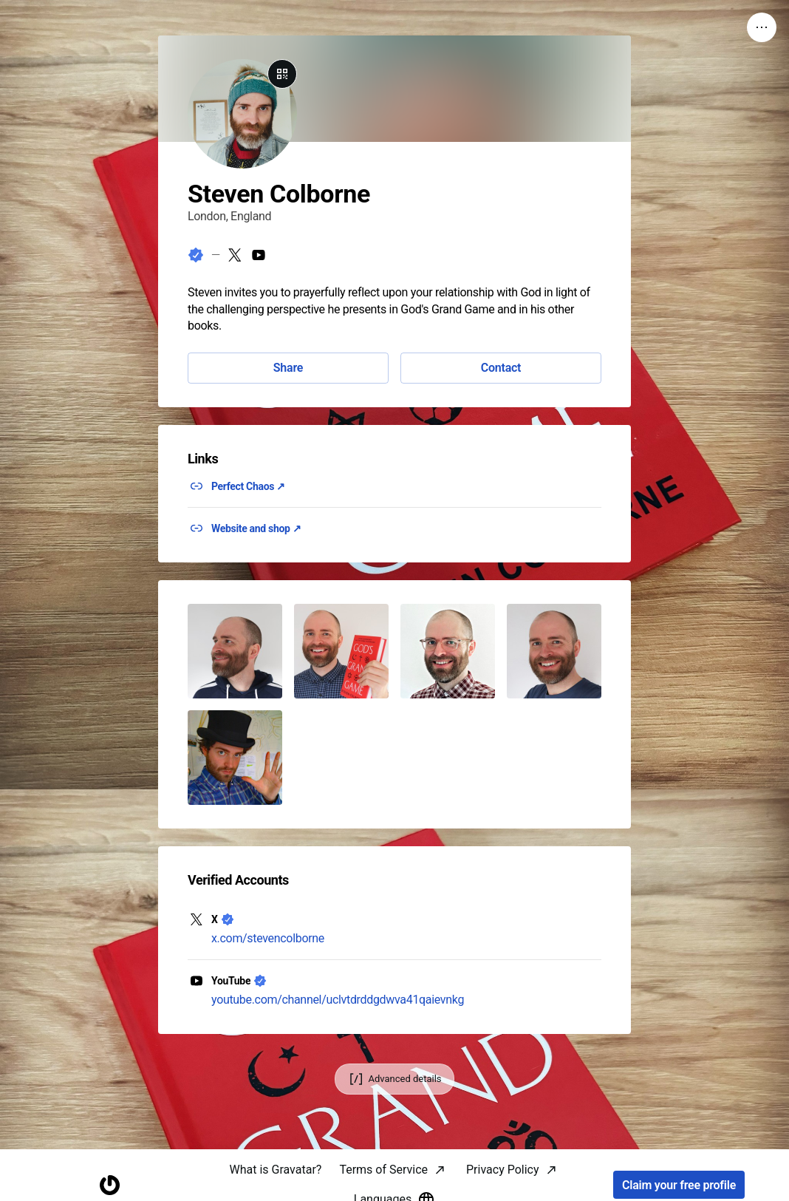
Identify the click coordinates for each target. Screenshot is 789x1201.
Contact (501, 368)
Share (288, 368)
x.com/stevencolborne (267, 938)
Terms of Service (383, 1170)
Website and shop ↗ (256, 528)
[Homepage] (110, 1185)
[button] (235, 651)
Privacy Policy (502, 1170)
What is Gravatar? (275, 1170)
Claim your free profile (679, 1185)
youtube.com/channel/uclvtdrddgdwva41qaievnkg (337, 1000)
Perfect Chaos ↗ (248, 486)
